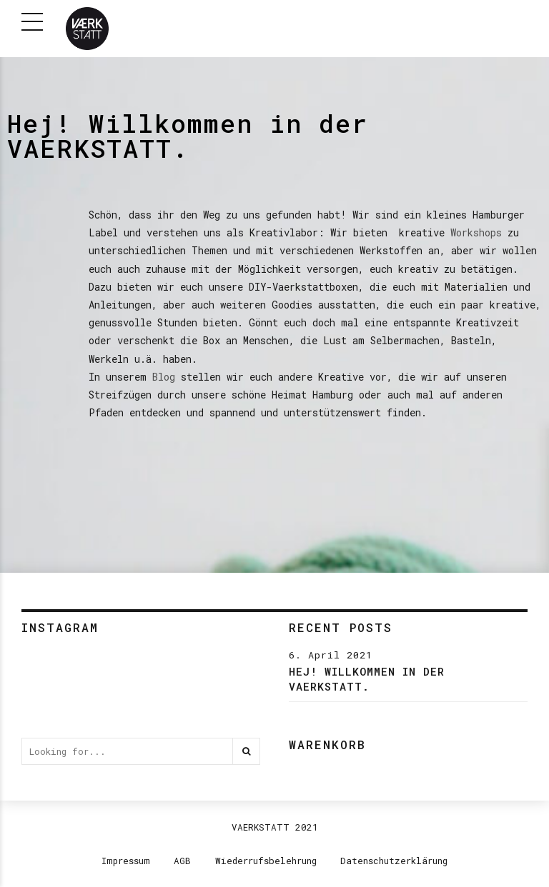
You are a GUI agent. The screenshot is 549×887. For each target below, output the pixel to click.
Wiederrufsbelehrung (266, 860)
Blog (163, 377)
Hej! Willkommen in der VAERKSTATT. (367, 678)
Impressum (126, 860)
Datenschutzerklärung (393, 860)
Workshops (476, 232)
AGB (182, 860)
